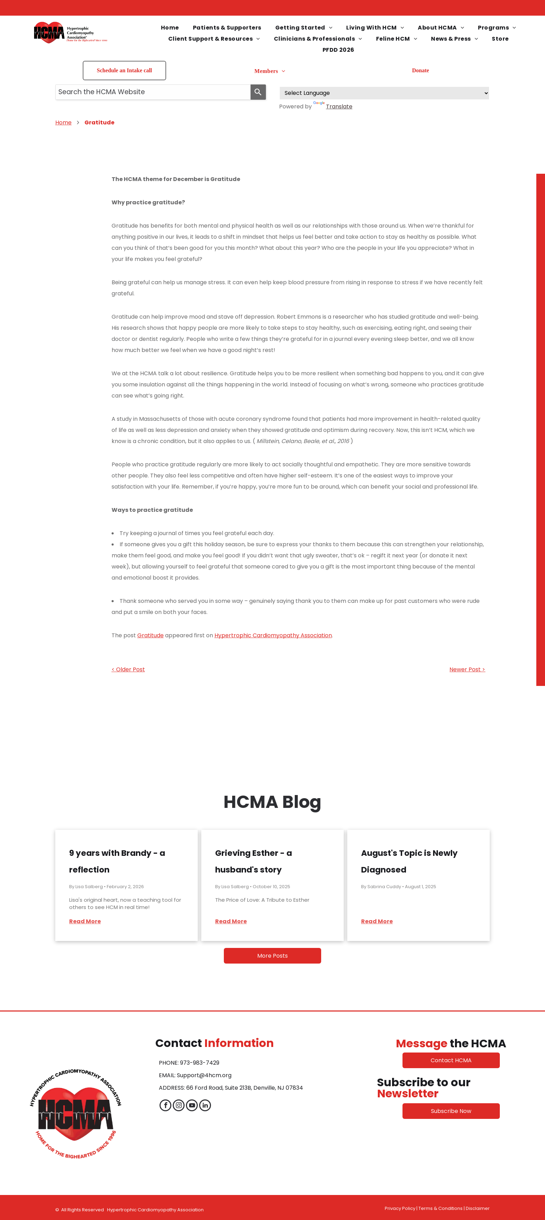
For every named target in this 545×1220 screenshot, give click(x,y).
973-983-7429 (199, 1063)
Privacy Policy (400, 1208)
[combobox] (153, 92)
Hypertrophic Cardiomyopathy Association (273, 635)
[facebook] (165, 1106)
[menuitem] (170, 27)
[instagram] (179, 1106)
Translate (332, 106)
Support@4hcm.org (204, 1075)
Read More (85, 921)
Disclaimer (478, 1208)
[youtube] (192, 1106)
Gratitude (150, 635)
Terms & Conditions (440, 1208)
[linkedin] (205, 1106)
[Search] (258, 92)
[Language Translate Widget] (384, 93)
